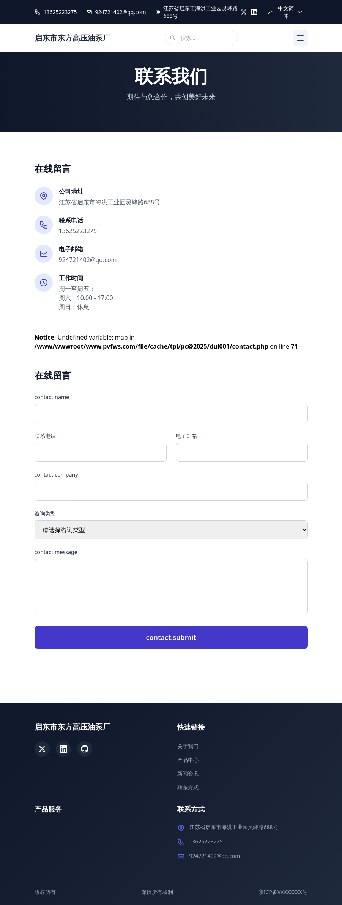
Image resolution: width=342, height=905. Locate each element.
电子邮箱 (186, 435)
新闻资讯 (188, 773)
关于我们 (188, 746)
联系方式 (188, 787)
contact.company (56, 474)
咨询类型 (45, 513)
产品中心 (188, 759)
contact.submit (171, 637)
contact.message (56, 552)
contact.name (52, 397)
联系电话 (45, 435)
